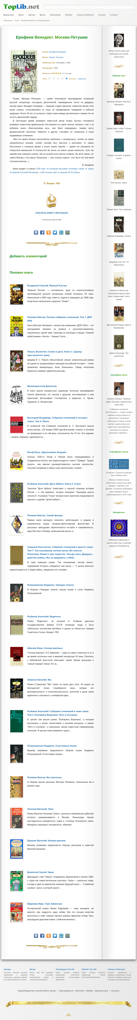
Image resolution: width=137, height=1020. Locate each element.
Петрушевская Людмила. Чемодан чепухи (50, 585)
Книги (21, 15)
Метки (42, 15)
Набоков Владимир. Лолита (119, 231)
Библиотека (8, 15)
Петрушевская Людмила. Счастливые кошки (52, 746)
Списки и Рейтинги (85, 15)
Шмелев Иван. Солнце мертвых (45, 648)
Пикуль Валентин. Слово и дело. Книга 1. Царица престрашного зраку (54, 353)
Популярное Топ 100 (65, 969)
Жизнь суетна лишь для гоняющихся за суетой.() (119, 53)
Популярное (55, 15)
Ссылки (102, 15)
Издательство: (49, 63)
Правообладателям (51, 220)
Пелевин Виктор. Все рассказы (44, 777)
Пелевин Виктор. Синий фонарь (45, 515)
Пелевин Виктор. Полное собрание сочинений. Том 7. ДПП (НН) (59, 319)
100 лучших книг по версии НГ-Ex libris (60, 172)
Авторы (31, 15)
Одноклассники (101, 991)
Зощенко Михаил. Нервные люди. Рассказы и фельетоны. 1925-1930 (119, 389)
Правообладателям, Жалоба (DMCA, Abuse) (37, 991)
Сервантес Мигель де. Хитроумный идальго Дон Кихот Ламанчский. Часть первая (118, 286)
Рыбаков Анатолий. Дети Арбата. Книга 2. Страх (54, 484)
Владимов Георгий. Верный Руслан (47, 285)
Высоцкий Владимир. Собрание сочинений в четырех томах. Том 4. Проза (57, 420)
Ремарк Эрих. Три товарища (119, 205)
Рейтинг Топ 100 (89, 969)
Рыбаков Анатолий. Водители (44, 616)
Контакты (115, 991)
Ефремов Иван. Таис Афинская (44, 904)
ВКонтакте (79, 991)
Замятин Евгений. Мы (39, 680)
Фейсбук (89, 991)
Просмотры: (48, 68)
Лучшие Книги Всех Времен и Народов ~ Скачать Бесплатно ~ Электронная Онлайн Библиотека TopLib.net (71, 1003)
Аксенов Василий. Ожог (40, 809)
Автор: (45, 52)
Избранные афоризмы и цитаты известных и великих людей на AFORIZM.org (119, 520)
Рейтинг (68, 15)
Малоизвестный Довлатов (42, 386)
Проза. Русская (56, 57)
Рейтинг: (46, 73)
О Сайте (114, 15)
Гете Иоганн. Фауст (119, 179)
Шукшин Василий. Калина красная (46, 840)
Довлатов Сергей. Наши (40, 872)
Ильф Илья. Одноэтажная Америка (46, 452)
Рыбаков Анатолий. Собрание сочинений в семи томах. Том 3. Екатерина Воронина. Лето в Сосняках (58, 713)
